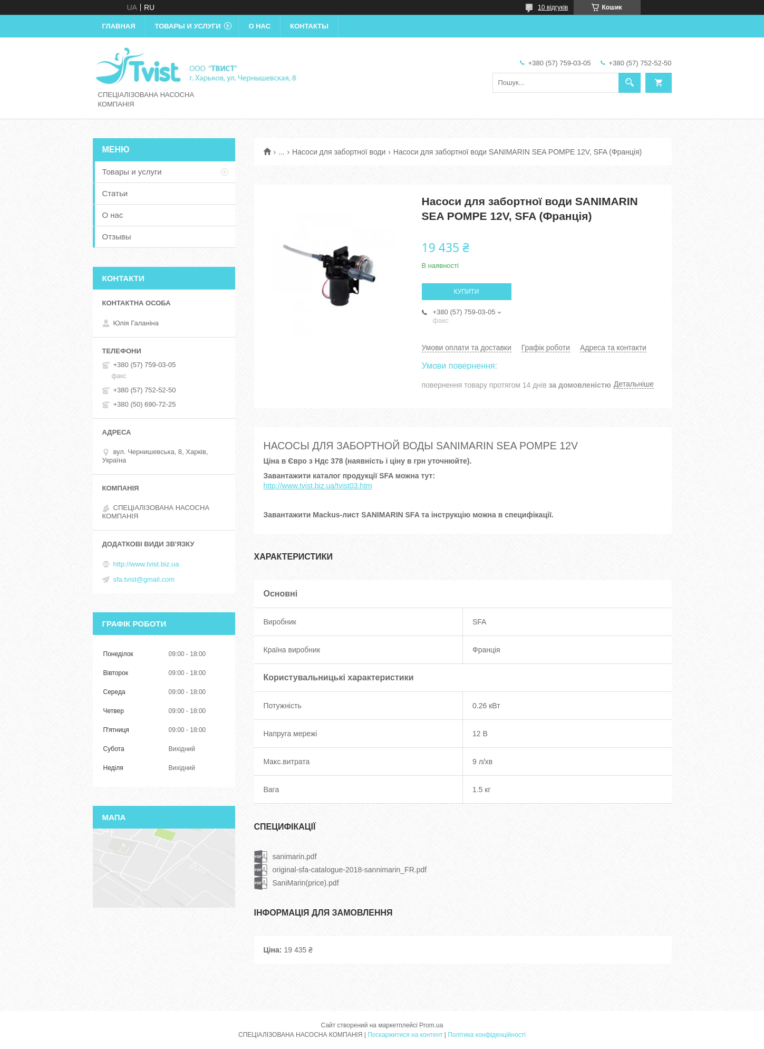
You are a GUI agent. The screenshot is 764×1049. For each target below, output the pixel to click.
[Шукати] (629, 83)
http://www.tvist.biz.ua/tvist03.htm (318, 486)
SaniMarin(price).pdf (306, 883)
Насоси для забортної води (338, 152)
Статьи (115, 193)
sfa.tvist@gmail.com (144, 579)
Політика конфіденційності (487, 1034)
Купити (466, 291)
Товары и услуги (188, 26)
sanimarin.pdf (295, 856)
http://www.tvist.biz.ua (146, 564)
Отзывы (116, 236)
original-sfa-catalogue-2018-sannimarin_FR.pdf (350, 869)
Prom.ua (431, 1025)
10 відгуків (553, 7)
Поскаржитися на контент (405, 1034)
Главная (119, 26)
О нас (259, 26)
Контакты (309, 26)
